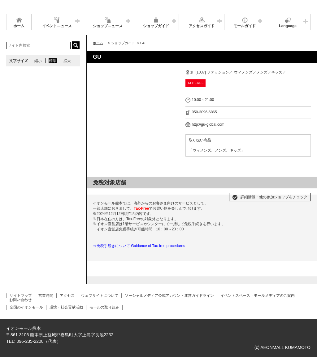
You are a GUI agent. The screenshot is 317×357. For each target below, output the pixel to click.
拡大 (67, 61)
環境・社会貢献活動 (66, 307)
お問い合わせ (20, 300)
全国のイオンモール (26, 307)
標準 (52, 61)
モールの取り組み (104, 307)
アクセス (67, 295)
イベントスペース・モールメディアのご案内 (257, 295)
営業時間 (45, 295)
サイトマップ (21, 295)
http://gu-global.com (208, 124)
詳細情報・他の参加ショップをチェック (274, 197)
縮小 (38, 61)
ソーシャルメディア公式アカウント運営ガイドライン (169, 295)
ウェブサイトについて (99, 295)
